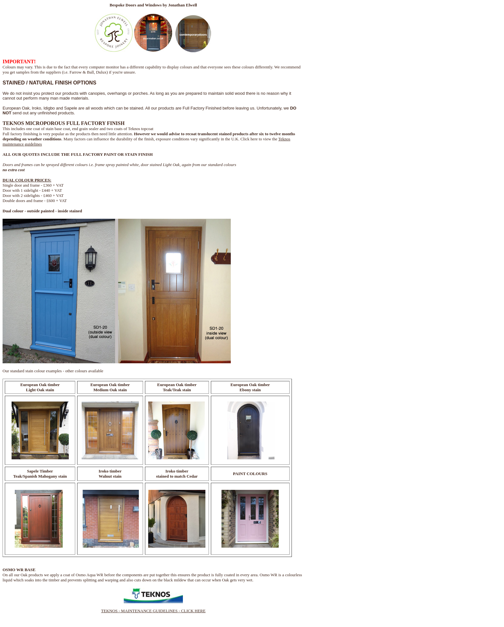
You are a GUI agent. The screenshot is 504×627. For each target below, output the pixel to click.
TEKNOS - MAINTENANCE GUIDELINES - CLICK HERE (153, 610)
